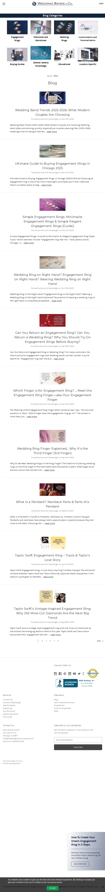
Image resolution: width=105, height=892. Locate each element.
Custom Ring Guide (62, 708)
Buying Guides (17, 64)
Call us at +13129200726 (13, 741)
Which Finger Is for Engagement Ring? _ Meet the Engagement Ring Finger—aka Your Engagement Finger (52, 395)
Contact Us (8, 699)
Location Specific (87, 64)
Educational (64, 64)
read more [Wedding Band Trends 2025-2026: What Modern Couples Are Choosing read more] (52, 131)
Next (100, 641)
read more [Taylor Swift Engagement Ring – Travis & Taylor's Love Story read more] (48, 576)
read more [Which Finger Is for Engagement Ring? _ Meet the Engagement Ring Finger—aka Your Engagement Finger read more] (32, 416)
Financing (7, 717)
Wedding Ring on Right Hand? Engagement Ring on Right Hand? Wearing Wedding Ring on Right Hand (52, 279)
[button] (17, 27)
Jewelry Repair (9, 705)
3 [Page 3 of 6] (46, 641)
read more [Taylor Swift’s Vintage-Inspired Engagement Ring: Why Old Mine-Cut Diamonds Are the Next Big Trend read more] (56, 634)
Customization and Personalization (88, 39)
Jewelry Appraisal (10, 714)
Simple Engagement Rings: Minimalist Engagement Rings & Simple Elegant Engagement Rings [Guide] (53, 221)
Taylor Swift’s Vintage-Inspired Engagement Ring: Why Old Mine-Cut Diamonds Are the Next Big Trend (52, 613)
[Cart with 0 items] (101, 3)
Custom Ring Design (12, 702)
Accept (52, 888)
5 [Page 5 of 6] (54, 641)
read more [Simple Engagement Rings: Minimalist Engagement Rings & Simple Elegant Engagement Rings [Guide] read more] (29, 243)
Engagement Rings (17, 39)
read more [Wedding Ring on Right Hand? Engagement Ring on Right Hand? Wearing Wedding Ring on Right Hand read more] (57, 300)
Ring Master (59, 705)
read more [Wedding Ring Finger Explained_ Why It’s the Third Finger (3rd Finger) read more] (49, 470)
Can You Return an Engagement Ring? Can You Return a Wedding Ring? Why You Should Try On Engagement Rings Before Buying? (52, 337)
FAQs (56, 711)
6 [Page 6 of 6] (58, 641)
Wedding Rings (64, 39)
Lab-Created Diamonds (64, 702)
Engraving (7, 708)
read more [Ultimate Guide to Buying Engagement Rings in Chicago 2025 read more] (46, 185)
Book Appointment (11, 730)
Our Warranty (9, 711)
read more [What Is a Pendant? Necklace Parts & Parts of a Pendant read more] (50, 523)
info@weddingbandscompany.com (18, 738)
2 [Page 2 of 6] (42, 641)
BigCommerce (17, 761)
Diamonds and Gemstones (40, 39)
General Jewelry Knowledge (40, 64)
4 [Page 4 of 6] (50, 641)
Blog (56, 699)
